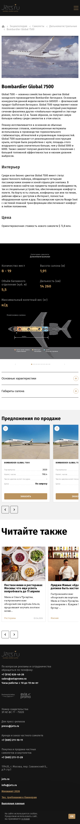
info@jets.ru (9, 785)
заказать (25, 496)
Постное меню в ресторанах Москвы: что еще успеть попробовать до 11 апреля (23, 588)
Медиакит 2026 (11, 791)
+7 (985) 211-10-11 (12, 739)
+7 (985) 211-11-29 (12, 757)
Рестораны (10, 618)
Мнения (55, 618)
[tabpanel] (40, 335)
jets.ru (5, 779)
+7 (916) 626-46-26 (13, 674)
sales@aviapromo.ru (14, 678)
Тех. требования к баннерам (19, 797)
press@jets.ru (10, 726)
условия (25, 819)
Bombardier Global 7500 (17, 463)
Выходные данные (13, 803)
